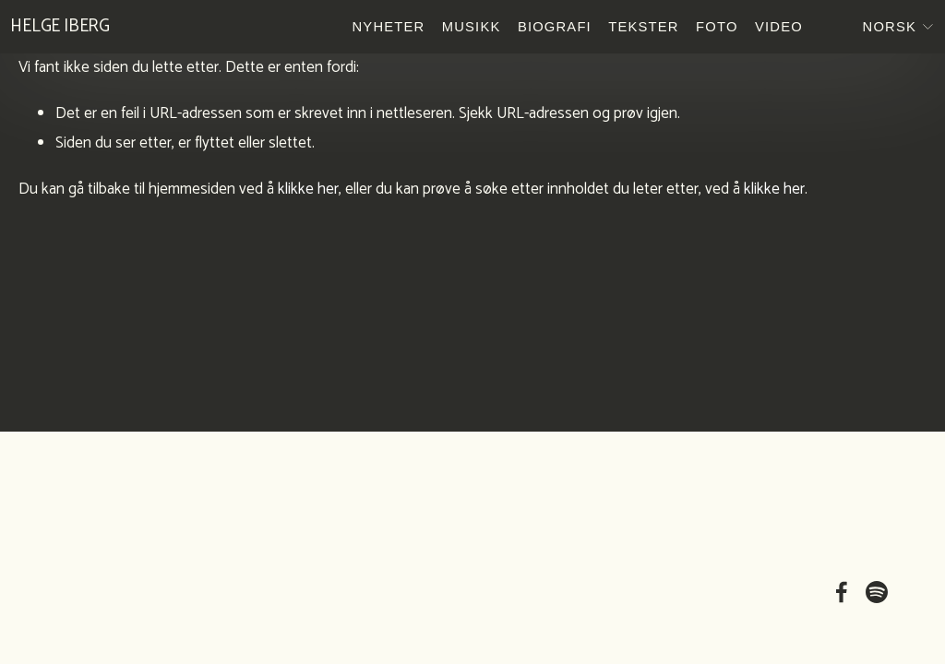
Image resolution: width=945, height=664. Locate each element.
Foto (708, 31)
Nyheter (379, 31)
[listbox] (873, 31)
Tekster (635, 31)
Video (771, 31)
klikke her (308, 189)
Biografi (546, 31)
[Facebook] (842, 592)
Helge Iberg (68, 31)
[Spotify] (877, 592)
